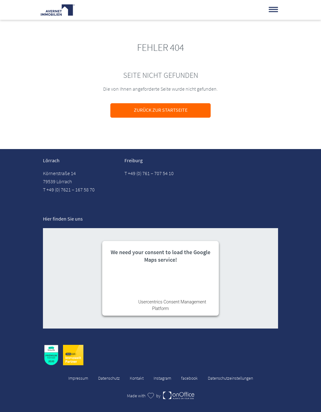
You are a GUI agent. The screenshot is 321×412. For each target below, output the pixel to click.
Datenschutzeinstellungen (230, 378)
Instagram (162, 378)
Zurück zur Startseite (160, 110)
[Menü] (273, 9)
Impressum (78, 378)
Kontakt (137, 378)
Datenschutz (109, 378)
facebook (189, 378)
